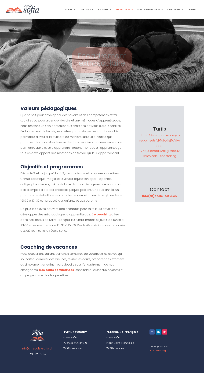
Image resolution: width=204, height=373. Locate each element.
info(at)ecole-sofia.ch (159, 196)
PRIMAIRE (103, 9)
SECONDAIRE (123, 9)
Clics (73, 295)
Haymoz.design (158, 350)
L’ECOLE (68, 9)
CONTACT (193, 9)
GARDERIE (85, 9)
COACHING (173, 9)
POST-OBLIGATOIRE (148, 9)
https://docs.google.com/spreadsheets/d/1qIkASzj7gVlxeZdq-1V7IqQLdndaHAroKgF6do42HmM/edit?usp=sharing (159, 145)
